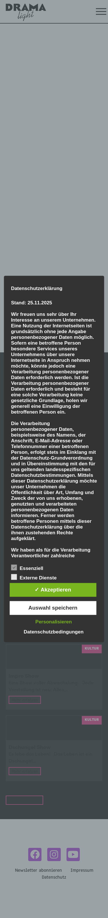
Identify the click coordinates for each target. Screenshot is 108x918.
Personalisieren (53, 622)
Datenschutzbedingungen (54, 632)
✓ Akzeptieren (53, 590)
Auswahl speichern (52, 608)
